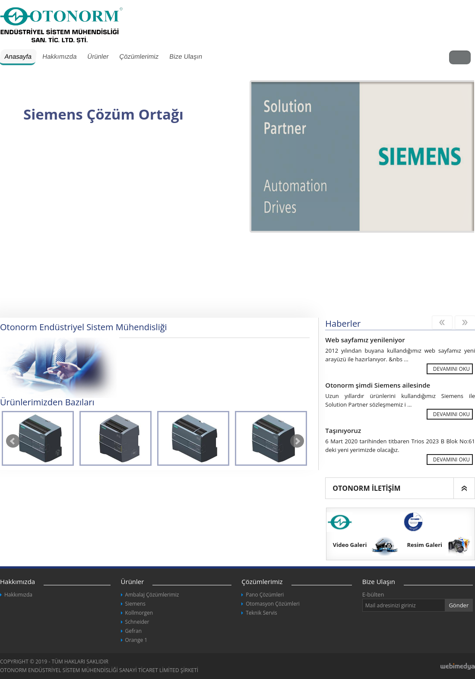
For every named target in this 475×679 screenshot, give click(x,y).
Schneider (137, 621)
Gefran (133, 631)
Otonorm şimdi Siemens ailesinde (377, 385)
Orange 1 (136, 640)
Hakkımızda (59, 56)
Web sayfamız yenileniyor (365, 339)
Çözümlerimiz (139, 56)
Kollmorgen (139, 612)
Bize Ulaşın (186, 56)
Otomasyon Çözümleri (273, 603)
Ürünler (98, 56)
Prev (13, 441)
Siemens (135, 603)
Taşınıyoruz (343, 430)
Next (297, 441)
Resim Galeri (424, 545)
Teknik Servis (261, 612)
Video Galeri (350, 545)
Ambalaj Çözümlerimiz (152, 594)
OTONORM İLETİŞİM (366, 488)
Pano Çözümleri (265, 594)
